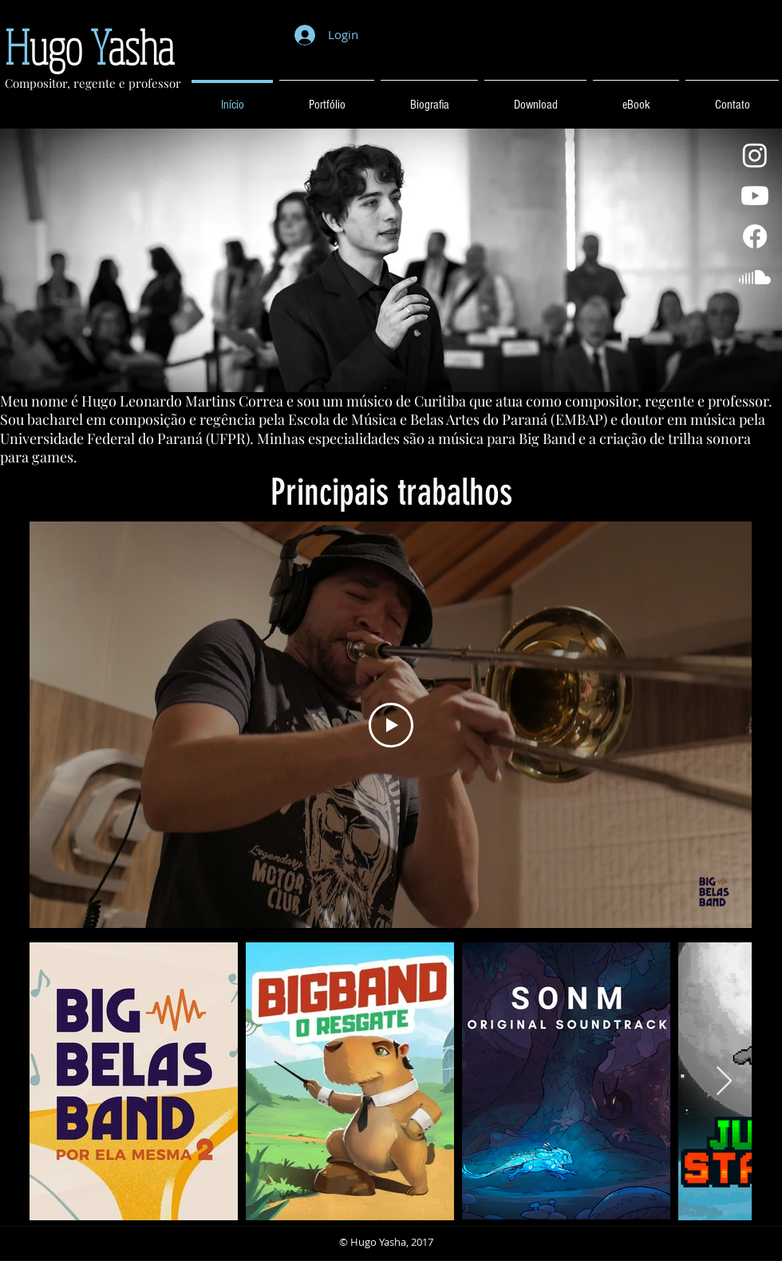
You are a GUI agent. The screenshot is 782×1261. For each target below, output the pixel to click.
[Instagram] (755, 155)
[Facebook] (755, 236)
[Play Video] (391, 725)
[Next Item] (724, 1081)
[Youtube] (755, 196)
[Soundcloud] (755, 277)
